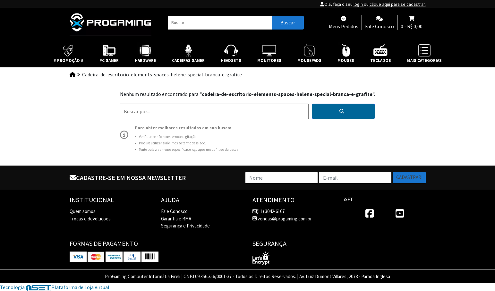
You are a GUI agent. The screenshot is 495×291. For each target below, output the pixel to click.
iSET (348, 199)
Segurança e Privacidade (185, 226)
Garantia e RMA (176, 219)
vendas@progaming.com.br (282, 219)
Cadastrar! (409, 177)
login (359, 4)
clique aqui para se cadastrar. (398, 4)
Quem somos (83, 211)
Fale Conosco (174, 211)
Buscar (287, 22)
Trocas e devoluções (90, 219)
